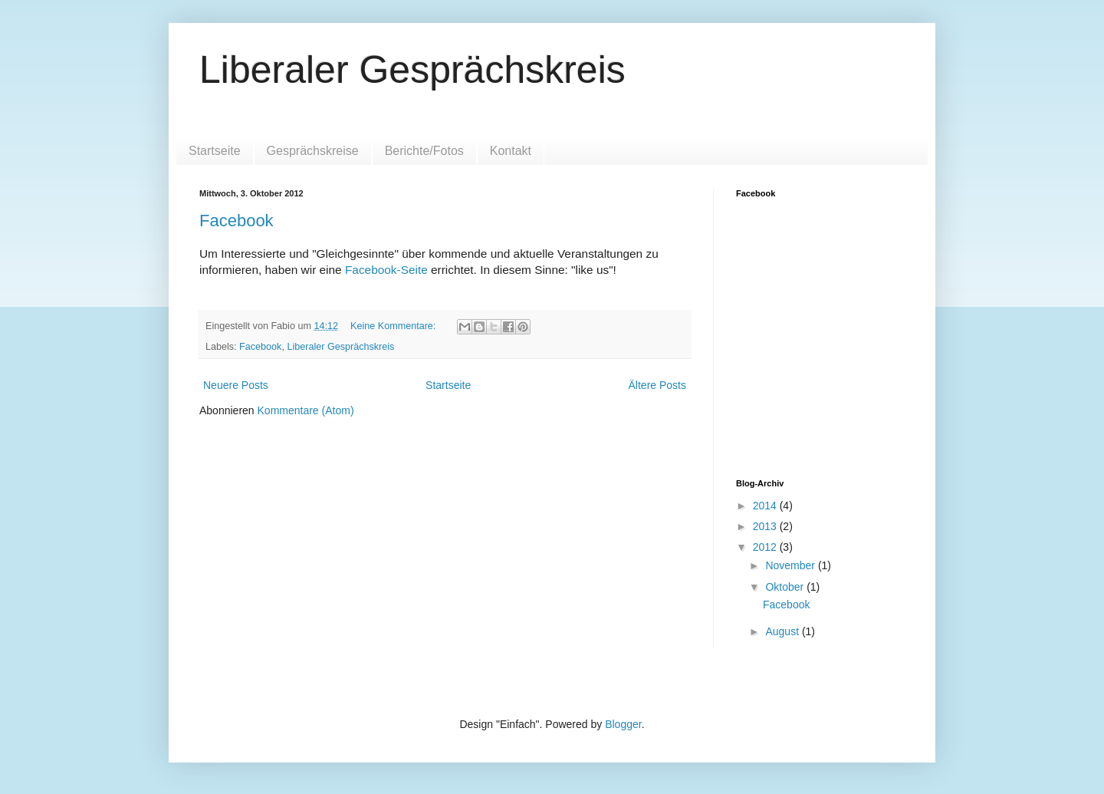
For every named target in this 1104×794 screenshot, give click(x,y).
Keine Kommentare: (394, 326)
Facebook (236, 220)
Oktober (786, 587)
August (783, 631)
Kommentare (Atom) (306, 410)
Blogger (623, 724)
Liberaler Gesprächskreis (412, 69)
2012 (766, 547)
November (791, 565)
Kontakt (510, 150)
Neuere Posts (235, 385)
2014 (766, 505)
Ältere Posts (657, 385)
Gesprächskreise (313, 150)
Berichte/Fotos (424, 150)
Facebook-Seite (386, 269)
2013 (766, 526)
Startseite (215, 150)
